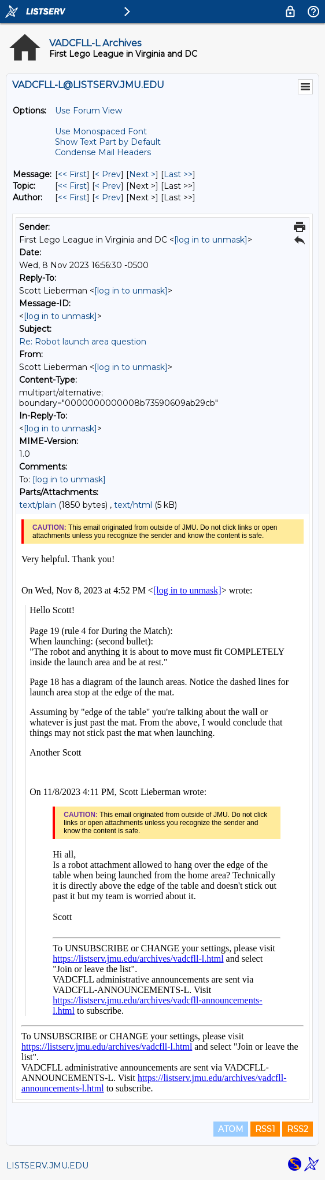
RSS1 (265, 1129)
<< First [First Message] (72, 174)
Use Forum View (88, 110)
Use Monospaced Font (101, 131)
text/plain (37, 505)
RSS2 (297, 1129)
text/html (133, 505)
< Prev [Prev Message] (108, 174)
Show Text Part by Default (108, 142)
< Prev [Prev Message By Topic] (108, 186)
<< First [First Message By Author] (72, 197)
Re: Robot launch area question (82, 341)
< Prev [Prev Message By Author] (108, 197)
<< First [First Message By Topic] (72, 186)
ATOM (230, 1129)
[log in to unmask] (211, 239)
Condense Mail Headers (103, 152)
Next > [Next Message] (142, 174)
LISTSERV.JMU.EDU (47, 1165)
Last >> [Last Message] (178, 174)
